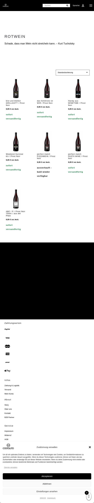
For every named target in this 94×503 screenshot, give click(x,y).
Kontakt (8, 413)
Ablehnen (47, 484)
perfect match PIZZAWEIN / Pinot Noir (46, 156)
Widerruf (8, 435)
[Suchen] (56, 5)
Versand (8, 390)
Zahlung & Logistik (12, 385)
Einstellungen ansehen (47, 491)
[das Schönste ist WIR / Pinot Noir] (47, 89)
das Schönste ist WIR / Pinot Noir (45, 102)
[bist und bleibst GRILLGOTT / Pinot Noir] (16, 89)
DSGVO (43, 498)
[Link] (83, 5)
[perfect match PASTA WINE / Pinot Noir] (78, 142)
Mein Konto (9, 394)
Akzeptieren (47, 476)
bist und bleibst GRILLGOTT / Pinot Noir (15, 103)
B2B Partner (9, 417)
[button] (89, 447)
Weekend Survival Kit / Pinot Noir (14, 155)
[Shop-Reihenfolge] (72, 72)
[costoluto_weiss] (6, 5)
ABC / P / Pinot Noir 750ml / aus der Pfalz (15, 213)
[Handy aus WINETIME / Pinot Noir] (78, 89)
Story (7, 405)
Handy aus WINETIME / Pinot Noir (76, 103)
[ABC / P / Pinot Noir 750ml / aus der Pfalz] (16, 199)
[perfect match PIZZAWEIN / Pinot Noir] (47, 142)
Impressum (51, 498)
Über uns (8, 409)
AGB (6, 439)
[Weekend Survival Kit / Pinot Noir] (16, 142)
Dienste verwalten (10, 467)
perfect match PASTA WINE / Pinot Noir (78, 156)
